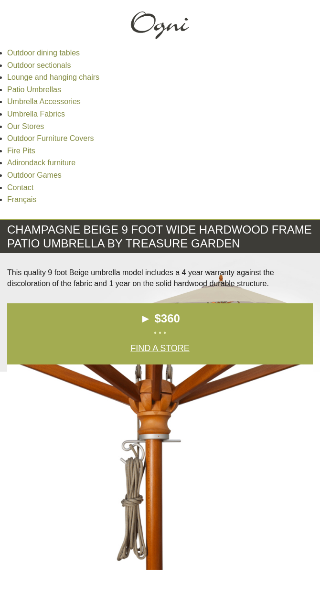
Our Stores (25, 126)
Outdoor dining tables (43, 53)
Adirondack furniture (41, 163)
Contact (20, 187)
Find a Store (160, 348)
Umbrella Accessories (44, 101)
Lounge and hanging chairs (53, 77)
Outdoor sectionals (39, 65)
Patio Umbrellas (34, 90)
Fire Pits (21, 151)
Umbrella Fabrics (36, 114)
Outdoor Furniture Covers (50, 138)
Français (21, 199)
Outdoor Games (34, 175)
